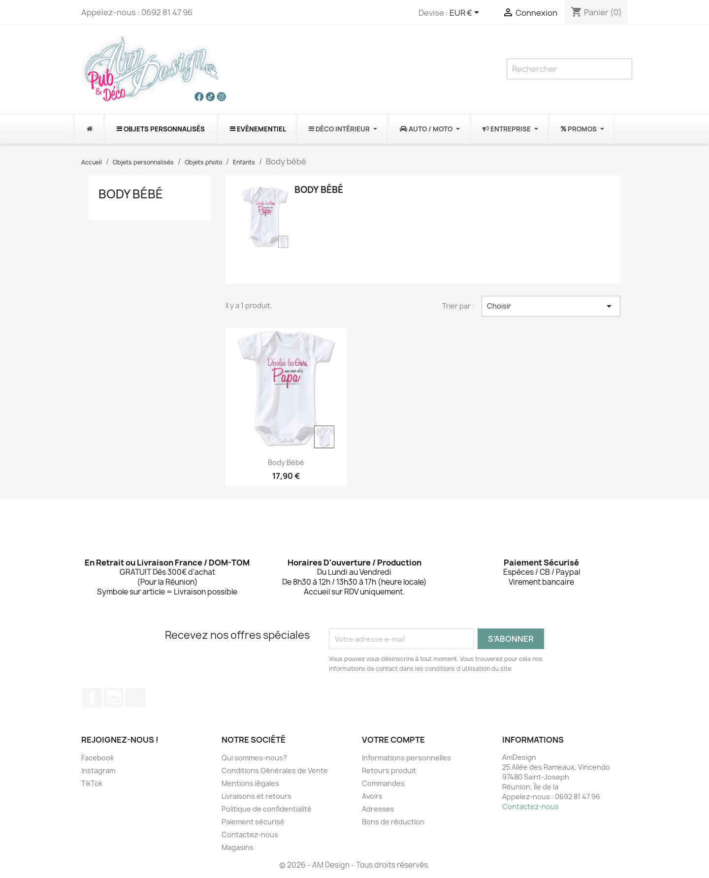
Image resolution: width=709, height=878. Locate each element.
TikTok (135, 697)
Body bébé (130, 194)
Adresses (378, 809)
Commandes (383, 783)
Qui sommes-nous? (254, 757)
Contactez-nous (250, 834)
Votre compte (393, 739)
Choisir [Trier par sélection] (551, 306)
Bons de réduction (393, 821)
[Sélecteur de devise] (466, 13)
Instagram (114, 697)
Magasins (238, 847)
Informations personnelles (406, 757)
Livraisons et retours (256, 796)
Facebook (92, 697)
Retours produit (389, 770)
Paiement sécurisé (253, 821)
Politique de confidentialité (267, 809)
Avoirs (372, 796)
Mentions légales (250, 783)
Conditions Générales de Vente (275, 770)
